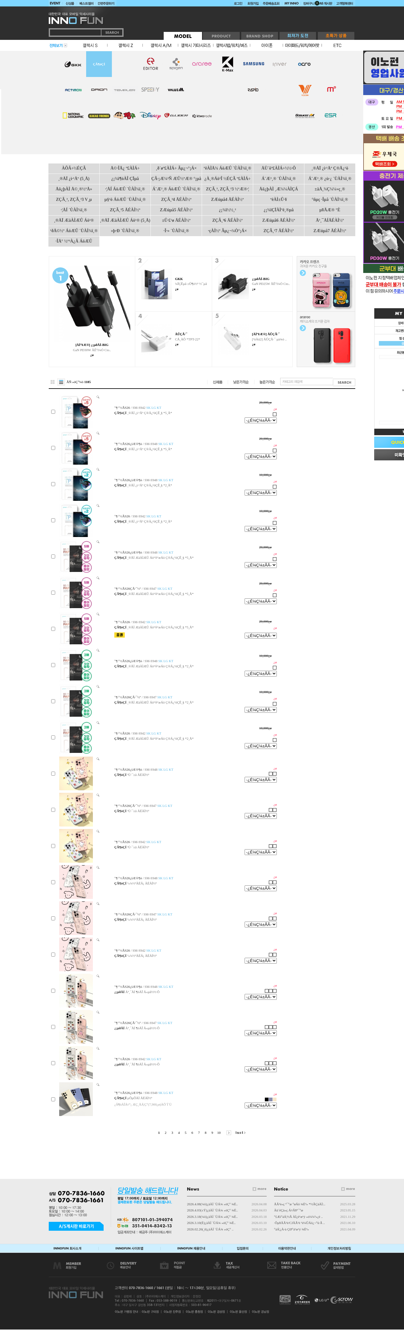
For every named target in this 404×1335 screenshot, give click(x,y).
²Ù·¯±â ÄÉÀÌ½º (138, 775)
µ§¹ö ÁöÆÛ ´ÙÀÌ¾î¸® (125, 199)
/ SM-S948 (143, 444)
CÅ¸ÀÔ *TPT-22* (187, 339)
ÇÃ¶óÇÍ (99, 64)
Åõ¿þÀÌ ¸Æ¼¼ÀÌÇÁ (278, 189)
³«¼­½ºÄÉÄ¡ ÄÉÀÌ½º (142, 883)
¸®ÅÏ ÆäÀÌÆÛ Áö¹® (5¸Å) (125, 220)
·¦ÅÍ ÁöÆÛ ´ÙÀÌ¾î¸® (125, 189)
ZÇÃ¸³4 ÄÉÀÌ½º (176, 199)
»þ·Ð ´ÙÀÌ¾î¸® (125, 230)
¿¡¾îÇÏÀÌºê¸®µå (279, 210)
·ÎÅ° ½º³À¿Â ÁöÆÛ (73, 241)
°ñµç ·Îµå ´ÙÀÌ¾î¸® (330, 199)
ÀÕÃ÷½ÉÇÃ (74, 168)
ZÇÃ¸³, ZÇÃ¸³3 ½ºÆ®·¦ (227, 189)
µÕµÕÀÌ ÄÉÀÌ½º (139, 1098)
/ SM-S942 (137, 407)
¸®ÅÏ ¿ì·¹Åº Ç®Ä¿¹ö (329, 168)
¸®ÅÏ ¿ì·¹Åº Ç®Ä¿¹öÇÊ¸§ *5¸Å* (149, 413)
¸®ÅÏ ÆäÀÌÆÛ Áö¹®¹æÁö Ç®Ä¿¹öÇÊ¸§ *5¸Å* (160, 557)
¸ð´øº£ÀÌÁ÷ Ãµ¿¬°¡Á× (176, 168)
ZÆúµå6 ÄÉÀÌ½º (278, 220)
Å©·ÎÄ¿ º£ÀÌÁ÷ (124, 168)
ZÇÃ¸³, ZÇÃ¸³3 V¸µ (74, 199)
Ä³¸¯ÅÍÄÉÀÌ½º (330, 220)
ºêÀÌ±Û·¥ (278, 199)
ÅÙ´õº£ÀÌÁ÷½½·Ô (278, 168)
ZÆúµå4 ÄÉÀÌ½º (227, 199)
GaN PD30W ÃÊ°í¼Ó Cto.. (92, 350)
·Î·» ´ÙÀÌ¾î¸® (176, 230)
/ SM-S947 (143, 588)
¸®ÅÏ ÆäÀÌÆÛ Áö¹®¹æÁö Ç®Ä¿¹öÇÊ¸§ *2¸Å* (160, 666)
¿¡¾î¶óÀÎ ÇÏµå (125, 178)
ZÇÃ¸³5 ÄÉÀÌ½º (125, 210)
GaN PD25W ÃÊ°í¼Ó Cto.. (271, 284)
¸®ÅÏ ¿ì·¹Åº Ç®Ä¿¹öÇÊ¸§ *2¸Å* (149, 485)
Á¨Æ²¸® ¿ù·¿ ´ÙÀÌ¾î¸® (329, 178)
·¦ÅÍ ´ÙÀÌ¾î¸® (74, 210)
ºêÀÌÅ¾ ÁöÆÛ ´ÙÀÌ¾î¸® (227, 168)
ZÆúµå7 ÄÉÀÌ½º (330, 230)
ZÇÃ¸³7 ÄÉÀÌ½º (278, 230)
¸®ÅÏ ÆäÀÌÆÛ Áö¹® (74, 220)
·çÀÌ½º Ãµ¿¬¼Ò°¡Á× (227, 230)
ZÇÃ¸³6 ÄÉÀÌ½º (227, 220)
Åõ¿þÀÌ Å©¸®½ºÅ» (74, 189)
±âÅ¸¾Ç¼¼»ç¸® (329, 189)
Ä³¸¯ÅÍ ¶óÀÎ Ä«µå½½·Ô (142, 992)
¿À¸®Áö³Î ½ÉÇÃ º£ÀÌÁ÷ (227, 178)
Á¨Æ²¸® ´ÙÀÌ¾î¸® (278, 178)
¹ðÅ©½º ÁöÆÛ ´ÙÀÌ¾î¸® (74, 230)
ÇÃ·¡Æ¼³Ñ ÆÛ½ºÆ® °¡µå (176, 178)
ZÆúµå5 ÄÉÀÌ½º (176, 210)
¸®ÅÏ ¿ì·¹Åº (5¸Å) (74, 178)
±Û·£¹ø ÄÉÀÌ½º (176, 220)
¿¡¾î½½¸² (227, 210)
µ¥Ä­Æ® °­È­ (329, 210)
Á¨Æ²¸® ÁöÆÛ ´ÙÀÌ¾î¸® (176, 189)
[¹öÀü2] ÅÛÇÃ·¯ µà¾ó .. (269, 339)
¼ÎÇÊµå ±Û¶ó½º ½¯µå (191, 284)
